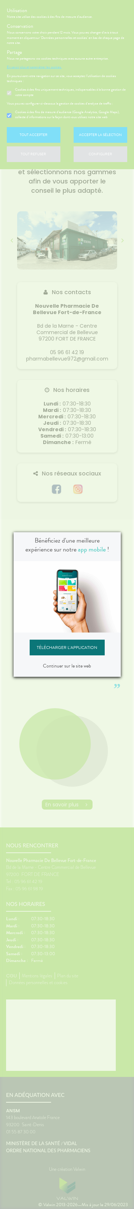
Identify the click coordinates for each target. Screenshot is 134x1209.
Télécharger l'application (67, 647)
